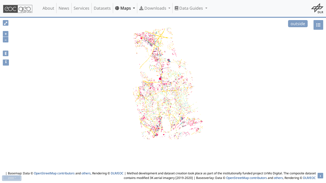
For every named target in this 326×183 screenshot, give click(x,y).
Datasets (102, 8)
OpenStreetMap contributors (54, 173)
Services (81, 8)
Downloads (153, 8)
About (48, 8)
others (86, 173)
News (64, 8)
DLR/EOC (117, 173)
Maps (123, 8)
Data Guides (189, 8)
